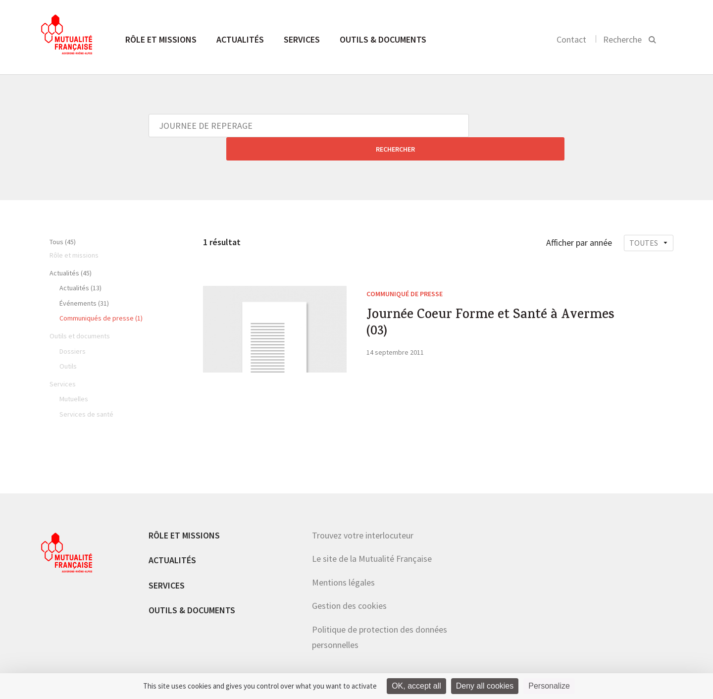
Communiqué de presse (404, 270)
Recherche (622, 39)
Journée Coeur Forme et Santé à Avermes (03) (473, 304)
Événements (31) (84, 279)
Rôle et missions (161, 39)
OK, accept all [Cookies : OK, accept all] (416, 686)
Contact (571, 39)
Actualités (240, 39)
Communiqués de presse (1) (101, 294)
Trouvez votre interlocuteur (362, 512)
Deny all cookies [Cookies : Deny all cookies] (485, 686)
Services (302, 39)
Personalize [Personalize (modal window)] (549, 686)
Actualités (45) (71, 249)
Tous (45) (63, 218)
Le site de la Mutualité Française (372, 535)
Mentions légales (343, 559)
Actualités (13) (80, 264)
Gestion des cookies (349, 582)
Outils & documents (383, 39)
